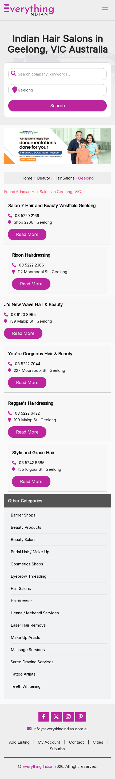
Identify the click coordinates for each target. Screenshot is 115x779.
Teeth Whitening (26, 686)
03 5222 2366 (28, 265)
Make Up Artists (25, 637)
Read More (27, 234)
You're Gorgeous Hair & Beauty (40, 353)
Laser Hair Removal (28, 625)
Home (27, 178)
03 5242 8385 (28, 462)
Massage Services (28, 649)
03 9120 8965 (20, 314)
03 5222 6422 (24, 413)
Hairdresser (21, 600)
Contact (76, 742)
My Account (49, 742)
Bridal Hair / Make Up (30, 551)
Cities (98, 742)
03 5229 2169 (23, 215)
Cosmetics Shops (27, 563)
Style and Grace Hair (33, 452)
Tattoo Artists (23, 674)
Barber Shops (23, 515)
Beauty (43, 178)
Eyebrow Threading (28, 576)
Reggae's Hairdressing (30, 403)
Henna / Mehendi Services (35, 612)
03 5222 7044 (24, 363)
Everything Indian (37, 766)
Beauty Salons (24, 539)
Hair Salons (64, 178)
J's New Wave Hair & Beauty (33, 304)
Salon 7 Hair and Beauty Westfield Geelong (52, 205)
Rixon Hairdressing (31, 255)
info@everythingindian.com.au (57, 728)
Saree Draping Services (32, 661)
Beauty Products (26, 527)
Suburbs (57, 748)
